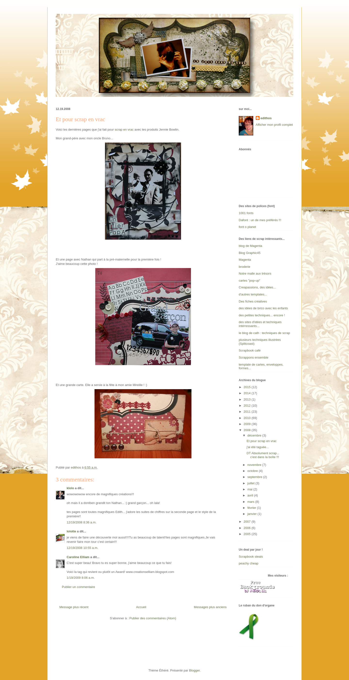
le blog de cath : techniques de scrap (264, 333)
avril (250, 495)
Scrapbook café (250, 350)
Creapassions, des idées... (257, 287)
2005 (248, 534)
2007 (248, 521)
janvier (252, 514)
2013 (248, 399)
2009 (248, 424)
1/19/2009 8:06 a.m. (81, 577)
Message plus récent (73, 607)
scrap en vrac (124, 129)
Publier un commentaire (78, 587)
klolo (70, 488)
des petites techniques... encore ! (262, 315)
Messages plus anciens (210, 607)
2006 (248, 528)
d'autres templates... (253, 294)
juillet (251, 483)
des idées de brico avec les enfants (263, 308)
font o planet (247, 227)
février (252, 508)
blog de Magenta (250, 246)
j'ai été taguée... (257, 447)
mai (250, 489)
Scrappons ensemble (253, 357)
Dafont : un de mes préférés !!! (260, 220)
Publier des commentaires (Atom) (152, 618)
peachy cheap (248, 563)
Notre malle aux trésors (255, 273)
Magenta (245, 259)
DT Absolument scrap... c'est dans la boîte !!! (262, 455)
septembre (255, 477)
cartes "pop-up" (249, 280)
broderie (244, 267)
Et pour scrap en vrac (261, 441)
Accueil (141, 607)
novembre (254, 465)
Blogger (194, 670)
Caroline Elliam (78, 557)
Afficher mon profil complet (274, 124)
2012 (248, 405)
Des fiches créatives (253, 301)
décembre (254, 435)
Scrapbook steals (251, 556)
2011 (248, 411)
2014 (248, 393)
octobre (253, 471)
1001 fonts (246, 213)
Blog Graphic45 (250, 253)
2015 (248, 387)
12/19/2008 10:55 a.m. (82, 548)
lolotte (71, 531)
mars (251, 502)
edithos (266, 118)
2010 (248, 418)
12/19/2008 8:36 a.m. (81, 522)
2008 (248, 430)
